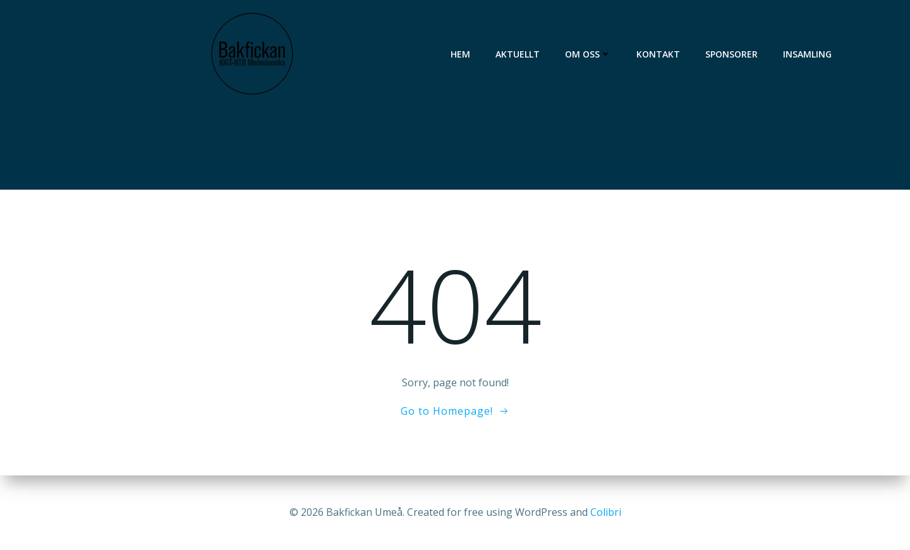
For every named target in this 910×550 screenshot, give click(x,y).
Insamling (807, 54)
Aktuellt (517, 54)
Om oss (588, 54)
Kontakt (658, 54)
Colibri (605, 512)
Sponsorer (731, 54)
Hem (460, 54)
